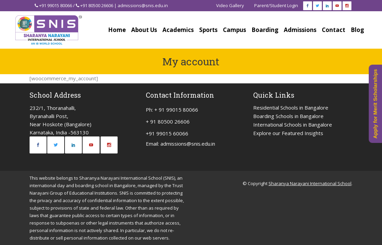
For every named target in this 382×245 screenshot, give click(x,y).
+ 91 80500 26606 (168, 121)
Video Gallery (230, 5)
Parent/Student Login (276, 5)
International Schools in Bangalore (292, 124)
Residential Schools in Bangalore (290, 107)
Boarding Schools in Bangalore (288, 116)
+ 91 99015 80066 (176, 109)
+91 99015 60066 (167, 133)
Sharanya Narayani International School (309, 183)
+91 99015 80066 (55, 5)
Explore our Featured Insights (288, 133)
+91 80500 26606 (96, 5)
